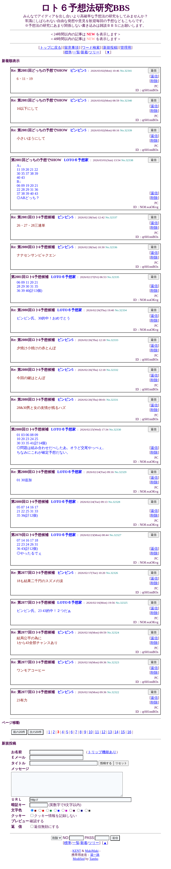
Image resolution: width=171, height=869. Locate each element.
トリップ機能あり (102, 752)
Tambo (94, 863)
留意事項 (71, 47)
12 (104, 732)
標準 (68, 52)
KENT (76, 855)
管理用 (125, 47)
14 (116, 732)
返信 (154, 76)
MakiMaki (92, 855)
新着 (84, 52)
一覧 (76, 52)
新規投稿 (110, 47)
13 (110, 732)
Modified (79, 863)
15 (123, 732)
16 (129, 732)
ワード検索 (91, 47)
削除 (154, 81)
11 (97, 732)
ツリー (94, 52)
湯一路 (95, 859)
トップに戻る (50, 47)
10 (91, 732)
